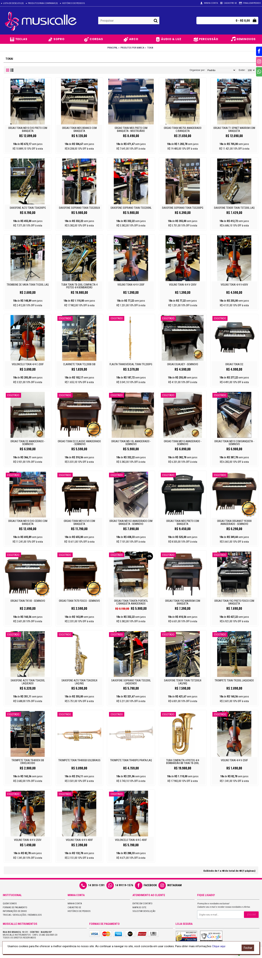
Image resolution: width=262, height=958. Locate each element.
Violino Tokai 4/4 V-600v (234, 284)
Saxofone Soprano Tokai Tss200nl (131, 207)
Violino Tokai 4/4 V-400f (79, 839)
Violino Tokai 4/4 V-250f (234, 760)
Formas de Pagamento (15, 907)
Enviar (251, 914)
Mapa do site (139, 907)
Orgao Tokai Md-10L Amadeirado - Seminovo (131, 443)
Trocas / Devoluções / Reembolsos (22, 914)
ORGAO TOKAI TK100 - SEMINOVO (27, 600)
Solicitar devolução (143, 911)
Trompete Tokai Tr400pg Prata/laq (131, 760)
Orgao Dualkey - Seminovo (182, 364)
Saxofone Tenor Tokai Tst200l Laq (234, 207)
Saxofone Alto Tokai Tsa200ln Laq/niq (79, 682)
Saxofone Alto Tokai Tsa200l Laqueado (28, 682)
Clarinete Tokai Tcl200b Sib (79, 364)
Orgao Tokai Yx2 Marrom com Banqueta (182, 602)
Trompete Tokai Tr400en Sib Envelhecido (28, 762)
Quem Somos (10, 903)
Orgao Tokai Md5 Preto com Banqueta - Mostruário (131, 129)
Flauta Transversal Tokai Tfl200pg (131, 364)
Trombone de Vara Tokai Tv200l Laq (28, 284)
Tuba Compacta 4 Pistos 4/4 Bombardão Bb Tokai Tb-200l (182, 762)
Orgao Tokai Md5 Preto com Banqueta (182, 522)
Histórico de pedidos (79, 911)
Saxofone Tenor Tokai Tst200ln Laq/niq (182, 682)
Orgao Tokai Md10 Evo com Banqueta (79, 522)
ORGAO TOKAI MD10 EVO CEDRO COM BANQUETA (27, 522)
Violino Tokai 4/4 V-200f (130, 284)
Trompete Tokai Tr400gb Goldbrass (79, 760)
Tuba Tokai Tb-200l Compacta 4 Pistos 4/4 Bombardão (79, 286)
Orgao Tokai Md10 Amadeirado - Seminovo (182, 443)
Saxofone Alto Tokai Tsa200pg (28, 207)
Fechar (248, 948)
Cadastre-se (74, 907)
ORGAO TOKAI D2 (234, 364)
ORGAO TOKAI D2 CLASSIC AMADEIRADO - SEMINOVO (79, 443)
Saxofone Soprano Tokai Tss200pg (182, 207)
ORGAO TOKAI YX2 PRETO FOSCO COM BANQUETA (234, 602)
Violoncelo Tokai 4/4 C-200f (28, 364)
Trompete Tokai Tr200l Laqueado (234, 680)
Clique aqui (218, 946)
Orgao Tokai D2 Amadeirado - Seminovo (27, 443)
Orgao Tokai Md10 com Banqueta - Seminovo (234, 443)
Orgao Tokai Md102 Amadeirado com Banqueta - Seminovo (130, 522)
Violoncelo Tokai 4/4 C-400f (131, 839)
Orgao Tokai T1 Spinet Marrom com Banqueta (234, 129)
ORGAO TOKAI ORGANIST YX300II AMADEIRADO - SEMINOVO (234, 522)
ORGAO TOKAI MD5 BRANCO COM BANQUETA (79, 129)
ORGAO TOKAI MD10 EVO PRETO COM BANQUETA (27, 129)
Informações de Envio (15, 911)
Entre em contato (142, 903)
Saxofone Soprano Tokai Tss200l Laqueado (131, 682)
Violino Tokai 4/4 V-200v (182, 284)
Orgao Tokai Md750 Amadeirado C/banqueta (182, 129)
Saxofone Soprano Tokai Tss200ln (79, 207)
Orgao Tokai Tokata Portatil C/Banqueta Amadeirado (131, 602)
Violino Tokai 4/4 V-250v (27, 839)
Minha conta (75, 903)
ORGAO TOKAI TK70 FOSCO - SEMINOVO (79, 600)
